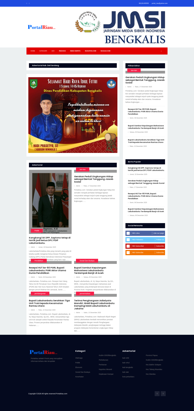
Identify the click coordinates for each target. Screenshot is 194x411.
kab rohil (125, 358)
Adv (53, 51)
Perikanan (103, 365)
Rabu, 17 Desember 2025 (91, 186)
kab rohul (126, 363)
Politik (37, 231)
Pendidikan (39, 261)
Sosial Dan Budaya (87, 261)
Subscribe (160, 246)
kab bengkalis (127, 367)
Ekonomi (78, 367)
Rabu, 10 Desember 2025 (46, 310)
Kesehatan (79, 377)
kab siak (125, 372)
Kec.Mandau (151, 374)
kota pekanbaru (128, 377)
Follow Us (160, 240)
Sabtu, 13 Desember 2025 (91, 312)
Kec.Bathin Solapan (153, 365)
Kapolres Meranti (105, 369)
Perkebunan (103, 360)
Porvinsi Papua (152, 355)
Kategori (43, 51)
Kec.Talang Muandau (154, 369)
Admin (32, 247)
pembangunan (40, 293)
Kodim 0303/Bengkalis (107, 355)
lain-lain (83, 169)
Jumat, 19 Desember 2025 (46, 247)
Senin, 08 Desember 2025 (46, 277)
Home (33, 51)
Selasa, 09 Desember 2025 (92, 277)
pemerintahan (85, 293)
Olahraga (79, 358)
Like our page (158, 233)
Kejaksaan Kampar (106, 374)
